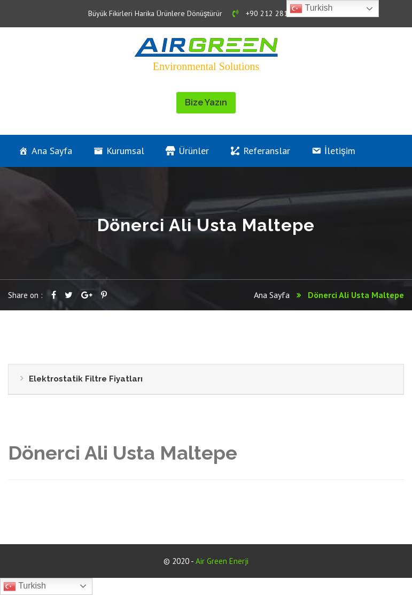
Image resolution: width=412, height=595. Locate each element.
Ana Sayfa (52, 150)
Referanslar (266, 150)
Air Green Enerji (222, 561)
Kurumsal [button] (125, 150)
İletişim (339, 150)
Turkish (24, 586)
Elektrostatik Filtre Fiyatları (86, 379)
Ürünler (193, 150)
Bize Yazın (206, 102)
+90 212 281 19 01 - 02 (278, 13)
